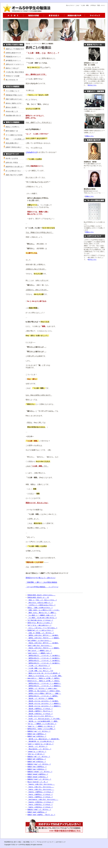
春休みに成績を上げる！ (14, 103)
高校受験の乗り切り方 (13, 115)
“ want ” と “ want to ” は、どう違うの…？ (40, 744)
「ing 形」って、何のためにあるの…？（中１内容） (44, 719)
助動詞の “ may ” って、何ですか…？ (39, 764)
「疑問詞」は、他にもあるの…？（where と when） (44, 691)
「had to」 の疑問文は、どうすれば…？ (40, 797)
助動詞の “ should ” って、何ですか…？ (39, 771)
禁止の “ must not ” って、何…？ (37, 782)
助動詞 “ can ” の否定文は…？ (36, 736)
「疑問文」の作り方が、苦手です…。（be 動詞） (43, 635)
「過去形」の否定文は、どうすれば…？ (40, 713)
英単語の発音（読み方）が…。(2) (38, 597)
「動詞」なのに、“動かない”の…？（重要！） (41, 612)
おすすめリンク (61, 842)
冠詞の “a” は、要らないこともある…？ (39, 623)
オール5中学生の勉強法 (23, 844)
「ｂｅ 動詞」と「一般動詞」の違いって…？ (41, 615)
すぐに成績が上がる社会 (14, 135)
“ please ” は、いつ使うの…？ (36, 751)
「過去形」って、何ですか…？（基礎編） (40, 698)
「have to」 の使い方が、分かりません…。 (41, 784)
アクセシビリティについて (45, 842)
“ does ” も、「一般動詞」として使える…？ (41, 726)
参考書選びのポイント (13, 60)
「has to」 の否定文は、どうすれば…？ (40, 804)
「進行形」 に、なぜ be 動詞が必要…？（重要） (42, 721)
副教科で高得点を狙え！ (14, 147)
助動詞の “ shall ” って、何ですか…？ (39, 809)
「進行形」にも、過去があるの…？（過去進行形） (43, 739)
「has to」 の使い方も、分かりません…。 (40, 787)
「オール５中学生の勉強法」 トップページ (42, 587)
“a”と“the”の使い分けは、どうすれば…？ (40, 620)
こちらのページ (31, 152)
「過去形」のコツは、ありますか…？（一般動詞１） (44, 703)
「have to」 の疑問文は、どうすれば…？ (40, 792)
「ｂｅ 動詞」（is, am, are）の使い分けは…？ (42, 617)
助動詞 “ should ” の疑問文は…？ (37, 774)
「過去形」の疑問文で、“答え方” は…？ (40, 711)
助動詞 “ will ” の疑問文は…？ (36, 759)
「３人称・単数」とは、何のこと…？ (39, 668)
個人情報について (29, 842)
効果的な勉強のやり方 (13, 53)
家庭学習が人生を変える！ (15, 167)
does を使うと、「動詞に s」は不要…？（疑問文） (43, 678)
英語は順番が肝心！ (12, 143)
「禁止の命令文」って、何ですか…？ (39, 749)
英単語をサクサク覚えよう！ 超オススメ (41, 578)
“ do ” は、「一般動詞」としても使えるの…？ (41, 724)
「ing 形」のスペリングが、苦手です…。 (40, 716)
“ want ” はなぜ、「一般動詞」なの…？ (39, 653)
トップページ (35, 43)
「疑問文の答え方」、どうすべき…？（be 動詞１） (43, 655)
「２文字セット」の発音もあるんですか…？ (41, 605)
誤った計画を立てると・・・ (15, 171)
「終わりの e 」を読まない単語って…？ (40, 602)
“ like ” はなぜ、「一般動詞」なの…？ (39, 650)
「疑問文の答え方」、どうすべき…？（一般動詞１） (44, 683)
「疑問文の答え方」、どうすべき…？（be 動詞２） (43, 658)
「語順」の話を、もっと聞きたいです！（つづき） (43, 610)
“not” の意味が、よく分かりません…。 (39, 640)
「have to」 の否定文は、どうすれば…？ (40, 802)
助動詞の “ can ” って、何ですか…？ (38, 731)
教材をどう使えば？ (12, 68)
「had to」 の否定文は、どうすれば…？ (40, 807)
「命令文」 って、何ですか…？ (37, 746)
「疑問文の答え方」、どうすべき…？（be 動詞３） (43, 660)
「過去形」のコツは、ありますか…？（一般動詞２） (44, 706)
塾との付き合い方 (12, 80)
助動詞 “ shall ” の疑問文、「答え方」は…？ (41, 814)
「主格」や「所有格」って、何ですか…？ (40, 633)
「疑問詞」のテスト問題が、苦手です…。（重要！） (44, 693)
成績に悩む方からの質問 (14, 175)
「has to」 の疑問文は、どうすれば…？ (40, 794)
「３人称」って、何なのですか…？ (38, 665)
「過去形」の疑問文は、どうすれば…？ (40, 708)
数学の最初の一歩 (12, 131)
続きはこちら (92, 85)
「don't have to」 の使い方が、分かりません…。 (42, 799)
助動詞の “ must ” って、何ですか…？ (39, 779)
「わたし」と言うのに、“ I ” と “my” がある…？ (42, 628)
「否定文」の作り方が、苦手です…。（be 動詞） (43, 643)
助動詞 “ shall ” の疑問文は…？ (37, 812)
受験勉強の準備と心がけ (14, 95)
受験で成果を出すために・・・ (16, 99)
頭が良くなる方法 (12, 158)
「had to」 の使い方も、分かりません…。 (40, 789)
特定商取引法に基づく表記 (12, 842)
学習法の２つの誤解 (12, 76)
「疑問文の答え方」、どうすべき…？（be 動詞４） (43, 663)
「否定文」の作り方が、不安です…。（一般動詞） (43, 648)
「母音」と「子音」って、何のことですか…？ (42, 600)
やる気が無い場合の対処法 (15, 72)
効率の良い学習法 (12, 162)
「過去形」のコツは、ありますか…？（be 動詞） (43, 701)
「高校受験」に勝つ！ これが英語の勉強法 (41, 582)
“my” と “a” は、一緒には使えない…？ (39, 625)
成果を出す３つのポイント (15, 64)
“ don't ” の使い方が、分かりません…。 (39, 645)
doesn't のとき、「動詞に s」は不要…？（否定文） (43, 681)
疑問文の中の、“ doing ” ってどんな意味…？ (41, 729)
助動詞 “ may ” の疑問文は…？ (37, 766)
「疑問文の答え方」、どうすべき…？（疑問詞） (42, 696)
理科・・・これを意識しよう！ (16, 139)
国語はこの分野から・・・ (15, 127)
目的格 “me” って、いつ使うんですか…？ (40, 630)
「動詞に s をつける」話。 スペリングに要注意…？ (43, 673)
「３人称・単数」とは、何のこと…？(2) (40, 671)
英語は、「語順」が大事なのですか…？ (40, 607)
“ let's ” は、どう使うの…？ (36, 754)
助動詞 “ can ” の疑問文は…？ (36, 734)
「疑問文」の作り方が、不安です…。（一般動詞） (43, 638)
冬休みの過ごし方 (12, 111)
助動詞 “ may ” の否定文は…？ (37, 769)
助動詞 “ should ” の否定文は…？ (37, 777)
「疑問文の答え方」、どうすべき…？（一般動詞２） (44, 686)
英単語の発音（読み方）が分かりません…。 (41, 595)
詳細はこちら (89, 136)
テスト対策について (12, 91)
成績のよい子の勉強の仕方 (15, 49)
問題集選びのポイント (13, 57)
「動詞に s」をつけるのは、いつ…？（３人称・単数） (44, 676)
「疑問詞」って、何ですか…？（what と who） (42, 688)
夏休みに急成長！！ (12, 107)
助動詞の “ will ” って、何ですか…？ (38, 756)
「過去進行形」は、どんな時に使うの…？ (40, 741)
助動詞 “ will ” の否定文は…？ (36, 761)
